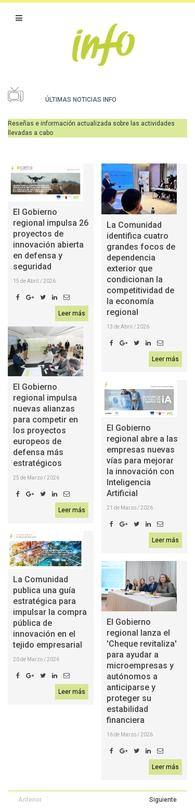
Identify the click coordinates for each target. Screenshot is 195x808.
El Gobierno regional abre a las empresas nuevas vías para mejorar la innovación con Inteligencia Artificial (142, 460)
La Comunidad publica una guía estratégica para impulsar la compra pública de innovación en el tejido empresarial (50, 612)
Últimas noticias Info (80, 99)
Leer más (71, 313)
